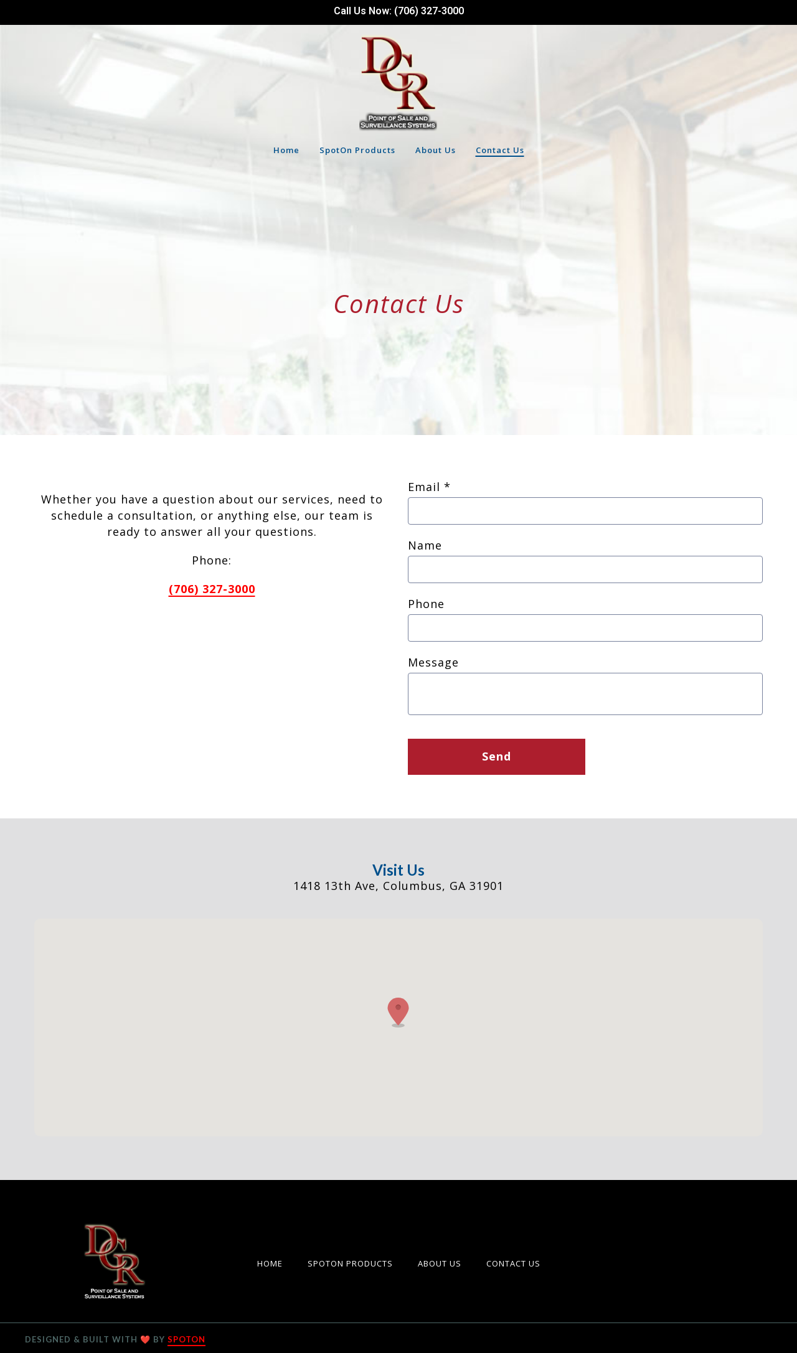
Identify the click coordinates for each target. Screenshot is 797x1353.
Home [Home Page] (286, 150)
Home (273, 1262)
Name (425, 545)
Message (433, 662)
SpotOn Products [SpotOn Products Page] (357, 150)
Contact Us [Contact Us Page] (500, 150)
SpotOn (186, 1339)
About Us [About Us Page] (435, 150)
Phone (426, 603)
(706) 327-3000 (212, 588)
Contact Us (517, 1262)
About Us (443, 1262)
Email (429, 486)
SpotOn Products (354, 1262)
